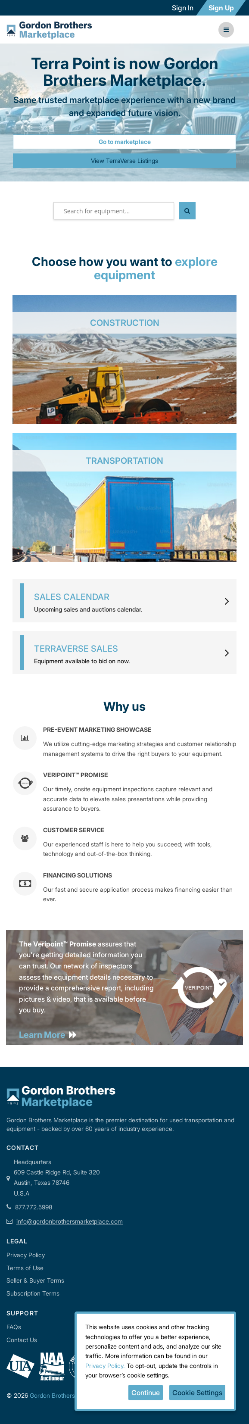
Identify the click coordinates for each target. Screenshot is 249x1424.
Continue (145, 1392)
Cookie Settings (197, 1392)
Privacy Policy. (105, 1365)
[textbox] (113, 210)
